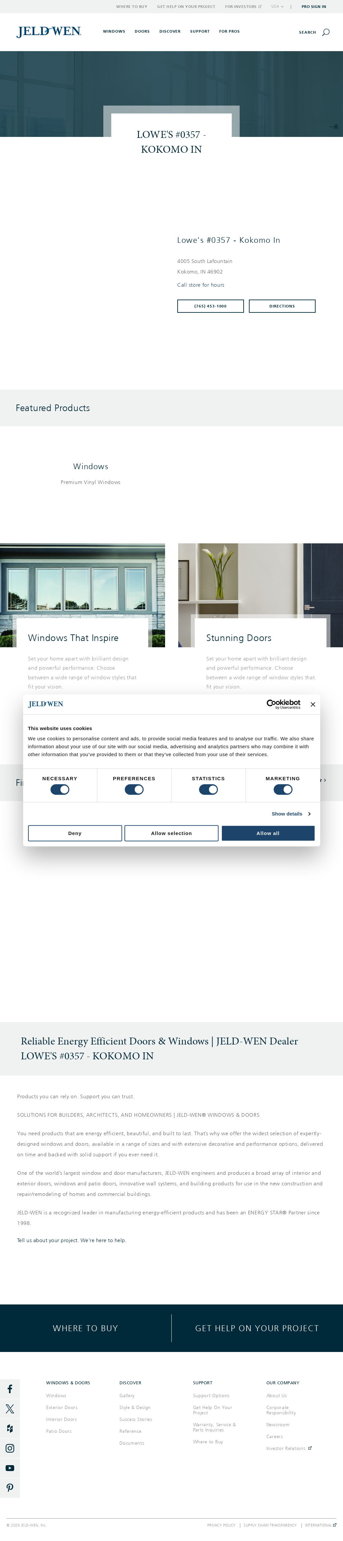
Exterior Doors (62, 1407)
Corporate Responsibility (281, 1410)
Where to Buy (131, 6)
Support (200, 31)
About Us (276, 1395)
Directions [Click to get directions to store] (282, 306)
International (320, 1525)
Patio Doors (59, 1431)
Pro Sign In (314, 6)
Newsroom (278, 1425)
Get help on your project (257, 1328)
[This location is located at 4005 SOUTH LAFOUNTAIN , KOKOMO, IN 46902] (249, 266)
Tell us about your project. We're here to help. (72, 1240)
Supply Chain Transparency (270, 1525)
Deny (75, 833)
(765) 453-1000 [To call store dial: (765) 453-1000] (210, 306)
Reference (130, 1431)
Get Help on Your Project (186, 6)
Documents (132, 1443)
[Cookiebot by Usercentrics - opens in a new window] (271, 704)
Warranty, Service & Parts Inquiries (214, 1427)
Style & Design (135, 1407)
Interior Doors (61, 1419)
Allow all (268, 833)
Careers (274, 1436)
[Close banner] (313, 704)
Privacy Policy (221, 1525)
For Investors (243, 6)
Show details (287, 814)
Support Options (211, 1395)
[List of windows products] (91, 482)
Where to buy (86, 1328)
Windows (91, 466)
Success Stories (136, 1419)
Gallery (127, 1395)
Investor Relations (285, 1448)
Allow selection (171, 833)
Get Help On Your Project (212, 1410)
